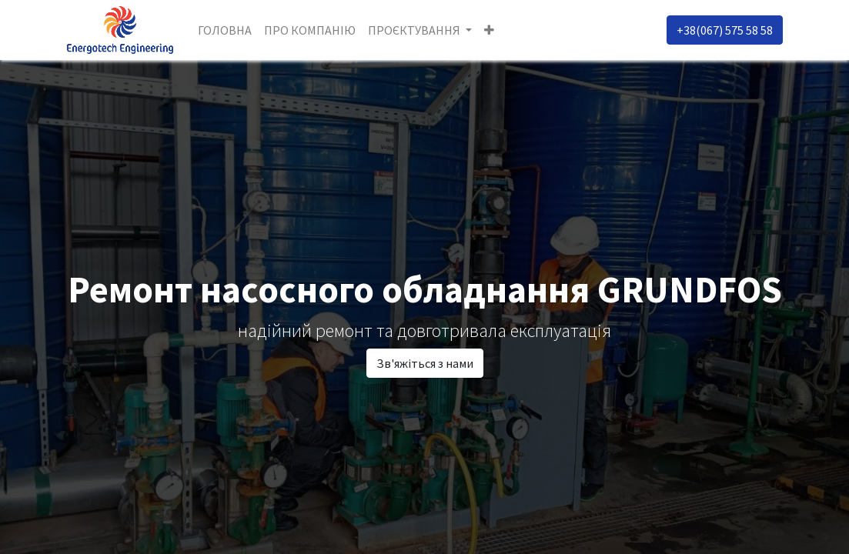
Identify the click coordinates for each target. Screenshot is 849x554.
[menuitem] (225, 30)
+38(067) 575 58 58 (725, 30)
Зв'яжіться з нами (424, 363)
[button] (489, 30)
